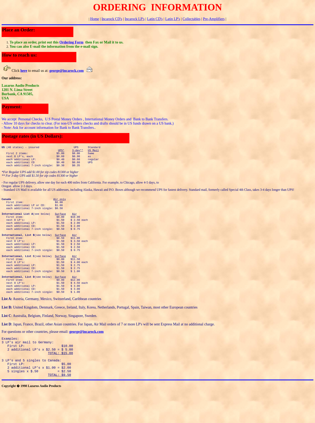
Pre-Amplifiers (214, 19)
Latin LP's (172, 19)
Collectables (191, 19)
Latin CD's (155, 19)
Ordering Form (71, 42)
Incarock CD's (111, 19)
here (23, 71)
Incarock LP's (135, 19)
